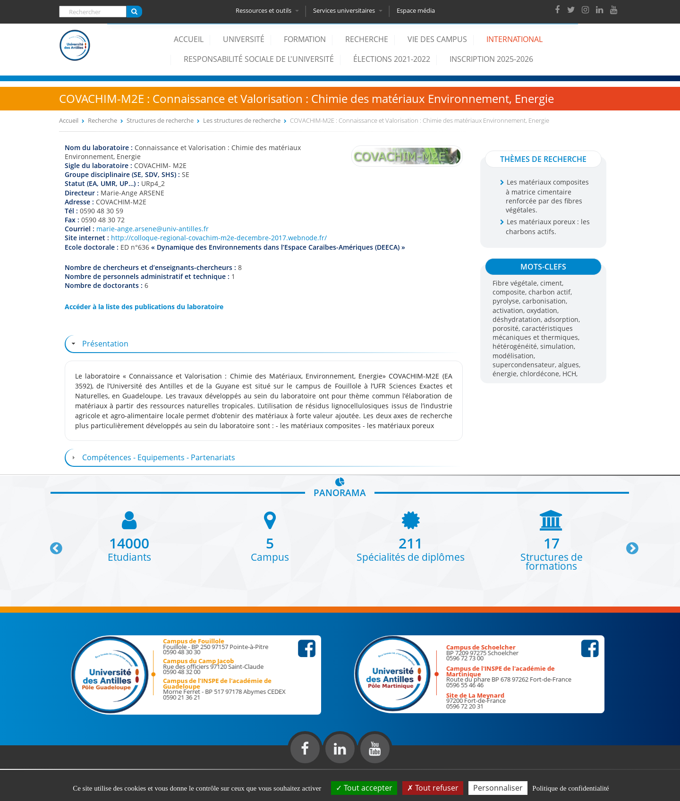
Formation (305, 39)
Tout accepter (364, 788)
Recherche (366, 39)
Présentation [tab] (98, 343)
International (514, 39)
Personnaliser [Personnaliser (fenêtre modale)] (498, 788)
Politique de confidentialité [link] (570, 788)
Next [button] (628, 544)
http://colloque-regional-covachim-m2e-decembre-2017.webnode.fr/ (219, 237)
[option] (129, 535)
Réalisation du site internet (31, 767)
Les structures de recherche (241, 120)
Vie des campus (437, 39)
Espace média (417, 10)
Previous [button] (52, 544)
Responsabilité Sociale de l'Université (259, 59)
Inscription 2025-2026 (491, 59)
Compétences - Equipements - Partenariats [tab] (152, 457)
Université (243, 39)
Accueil (189, 39)
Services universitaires (348, 10)
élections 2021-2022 (391, 59)
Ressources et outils (268, 10)
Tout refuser (433, 788)
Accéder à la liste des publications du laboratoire (144, 306)
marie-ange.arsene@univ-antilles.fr (152, 228)
